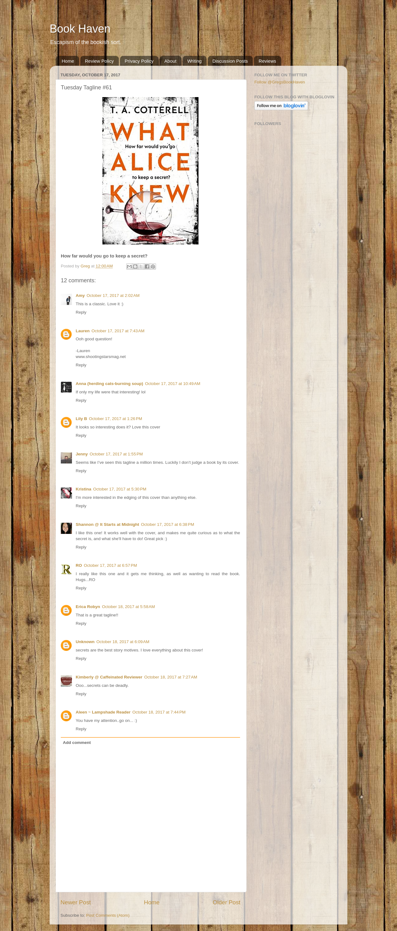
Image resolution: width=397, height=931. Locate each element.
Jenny (82, 454)
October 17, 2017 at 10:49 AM (172, 383)
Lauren (83, 331)
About (170, 61)
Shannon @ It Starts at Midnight (107, 524)
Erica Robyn (88, 606)
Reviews (267, 61)
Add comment (77, 742)
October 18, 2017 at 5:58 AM (128, 606)
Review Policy (99, 61)
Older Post (226, 902)
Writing (194, 61)
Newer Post (75, 902)
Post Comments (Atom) (108, 915)
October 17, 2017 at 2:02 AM (113, 295)
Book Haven (80, 28)
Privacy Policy (139, 61)
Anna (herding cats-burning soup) (109, 383)
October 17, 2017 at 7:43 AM (118, 331)
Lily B (81, 418)
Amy (80, 295)
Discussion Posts (230, 61)
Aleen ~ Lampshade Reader (103, 712)
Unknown (85, 641)
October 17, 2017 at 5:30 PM (119, 489)
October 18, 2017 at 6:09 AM (122, 641)
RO (79, 565)
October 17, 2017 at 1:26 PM (115, 418)
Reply (81, 312)
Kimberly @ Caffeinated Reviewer (109, 677)
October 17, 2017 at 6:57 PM (110, 565)
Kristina (83, 489)
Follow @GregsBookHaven (279, 82)
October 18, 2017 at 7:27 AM (170, 677)
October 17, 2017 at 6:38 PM (167, 524)
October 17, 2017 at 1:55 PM (116, 454)
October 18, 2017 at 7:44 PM (158, 712)
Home (68, 61)
